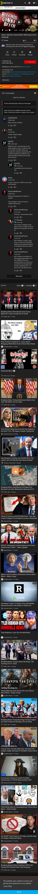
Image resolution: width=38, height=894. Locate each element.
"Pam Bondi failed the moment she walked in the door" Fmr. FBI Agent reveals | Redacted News (18, 431)
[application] (19, 22)
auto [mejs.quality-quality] (33, 30)
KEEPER (10, 141)
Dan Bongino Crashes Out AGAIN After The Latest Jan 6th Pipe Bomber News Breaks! (17, 459)
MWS (25, 46)
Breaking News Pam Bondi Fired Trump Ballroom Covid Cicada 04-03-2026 (15, 313)
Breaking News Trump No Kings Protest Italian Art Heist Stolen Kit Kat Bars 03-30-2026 (18, 721)
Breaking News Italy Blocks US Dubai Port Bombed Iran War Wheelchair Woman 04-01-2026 (18, 489)
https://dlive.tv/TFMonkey (13, 76)
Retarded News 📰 (8, 371)
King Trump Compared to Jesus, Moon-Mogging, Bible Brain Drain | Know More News (18, 343)
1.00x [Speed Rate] (19, 30)
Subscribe (30, 62)
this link (32, 46)
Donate (30, 53)
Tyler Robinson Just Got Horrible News (15, 633)
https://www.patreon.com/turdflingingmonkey (20, 74)
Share (7, 53)
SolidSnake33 (12, 118)
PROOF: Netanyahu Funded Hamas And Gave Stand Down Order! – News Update (18, 546)
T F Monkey (6, 61)
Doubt (10, 130)
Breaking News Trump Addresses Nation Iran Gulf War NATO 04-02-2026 (18, 401)
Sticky (19, 285)
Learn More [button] (8, 886)
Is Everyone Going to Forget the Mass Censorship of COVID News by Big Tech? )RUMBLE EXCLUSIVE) (16, 780)
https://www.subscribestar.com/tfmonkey (23, 72)
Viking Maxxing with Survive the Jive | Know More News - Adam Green (17, 692)
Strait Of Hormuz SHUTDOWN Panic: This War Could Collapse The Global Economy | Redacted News (19, 518)
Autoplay (29, 285)
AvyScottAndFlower (14, 191)
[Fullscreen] (35, 30)
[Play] (3, 30)
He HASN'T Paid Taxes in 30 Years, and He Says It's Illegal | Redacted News (19, 837)
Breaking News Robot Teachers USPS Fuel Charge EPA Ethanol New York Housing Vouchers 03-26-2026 (17, 867)
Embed (14, 53)
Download (22, 53)
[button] (29, 3)
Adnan (10, 178)
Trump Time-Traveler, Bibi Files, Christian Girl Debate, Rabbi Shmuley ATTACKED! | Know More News (19, 751)
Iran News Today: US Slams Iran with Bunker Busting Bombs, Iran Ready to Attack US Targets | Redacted (17, 605)
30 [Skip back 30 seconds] (22, 30)
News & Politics (26, 67)
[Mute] (29, 30)
